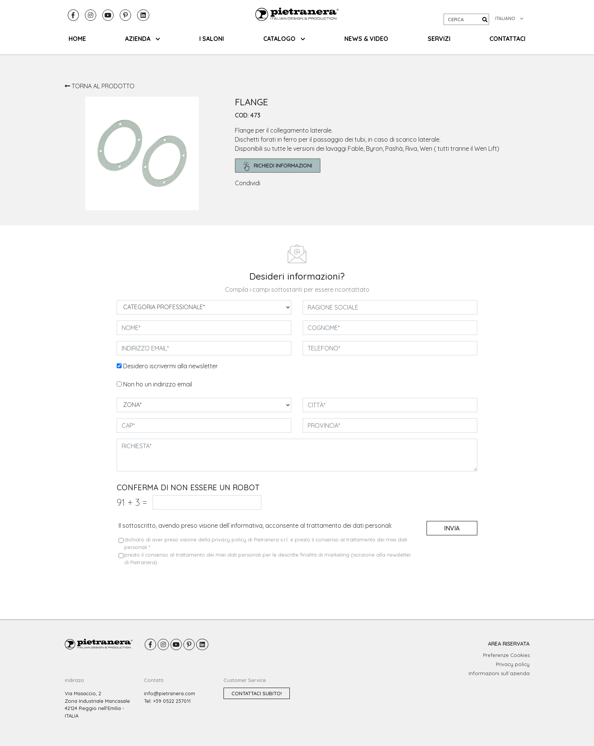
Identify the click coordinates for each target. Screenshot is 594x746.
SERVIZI (439, 38)
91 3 (132, 502)
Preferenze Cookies (506, 655)
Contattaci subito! (256, 693)
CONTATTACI (507, 38)
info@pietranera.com (169, 693)
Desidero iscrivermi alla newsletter (170, 366)
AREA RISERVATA (509, 643)
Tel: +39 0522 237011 (167, 701)
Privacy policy (513, 664)
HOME (77, 38)
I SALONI (211, 38)
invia (452, 528)
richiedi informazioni (278, 166)
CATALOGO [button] (284, 38)
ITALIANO (509, 18)
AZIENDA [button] (142, 38)
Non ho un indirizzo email (157, 384)
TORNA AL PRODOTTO (99, 86)
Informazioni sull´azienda (499, 673)
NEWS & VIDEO (366, 38)
